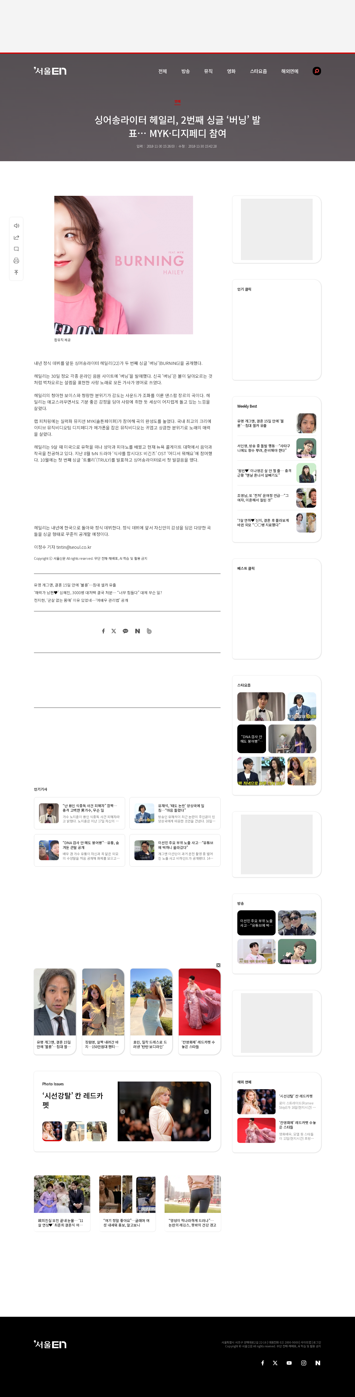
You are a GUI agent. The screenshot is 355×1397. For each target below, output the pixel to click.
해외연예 (289, 71)
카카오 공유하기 (125, 631)
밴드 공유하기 (149, 631)
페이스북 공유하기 (103, 631)
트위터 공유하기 (113, 631)
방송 (185, 71)
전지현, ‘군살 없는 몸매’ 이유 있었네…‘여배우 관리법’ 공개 (81, 600)
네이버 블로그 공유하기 (137, 631)
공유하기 (16, 237)
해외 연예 (244, 1081)
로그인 (317, 1342)
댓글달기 (16, 249)
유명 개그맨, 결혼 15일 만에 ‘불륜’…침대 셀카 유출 (75, 585)
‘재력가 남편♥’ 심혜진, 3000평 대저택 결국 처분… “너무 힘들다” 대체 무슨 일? (98, 592)
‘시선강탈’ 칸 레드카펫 (72, 1100)
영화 (231, 71)
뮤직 (208, 71)
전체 (162, 71)
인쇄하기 (16, 260)
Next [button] (206, 1111)
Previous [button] (122, 1111)
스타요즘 (258, 71)
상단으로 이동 (16, 272)
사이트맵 (306, 1342)
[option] (164, 1111)
